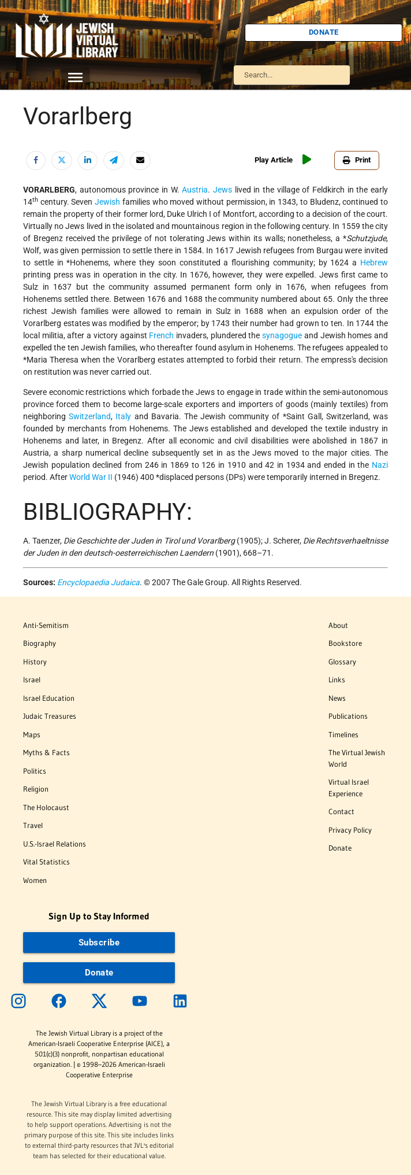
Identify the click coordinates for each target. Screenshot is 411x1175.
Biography (39, 643)
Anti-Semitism (46, 625)
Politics (34, 770)
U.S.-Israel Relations (54, 843)
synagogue (282, 335)
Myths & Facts (46, 752)
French (161, 335)
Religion (35, 788)
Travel (33, 825)
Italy (123, 416)
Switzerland (90, 416)
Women (35, 880)
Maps (31, 734)
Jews (222, 189)
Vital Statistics (46, 861)
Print (357, 160)
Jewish (107, 201)
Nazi (380, 465)
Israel (31, 679)
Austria (195, 189)
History (35, 661)
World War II (91, 477)
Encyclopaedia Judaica (98, 582)
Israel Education (48, 698)
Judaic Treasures (49, 715)
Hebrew (374, 262)
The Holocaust (46, 807)
